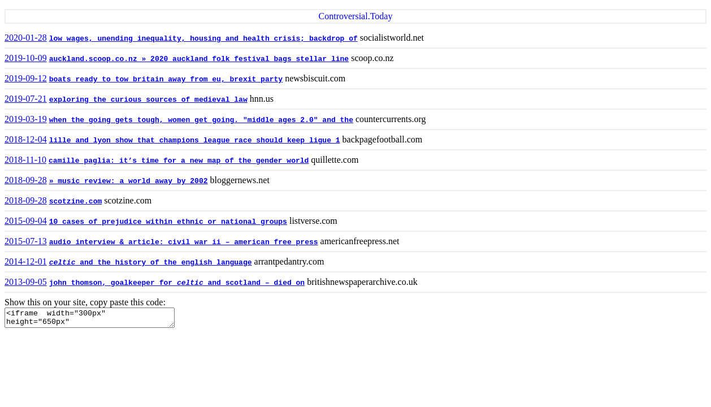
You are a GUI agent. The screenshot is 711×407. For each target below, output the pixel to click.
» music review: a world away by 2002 (128, 181)
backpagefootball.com (383, 139)
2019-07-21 (26, 98)
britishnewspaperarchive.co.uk (362, 282)
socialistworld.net (392, 37)
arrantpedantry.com (289, 261)
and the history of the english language (150, 262)
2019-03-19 (26, 119)
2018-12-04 (26, 139)
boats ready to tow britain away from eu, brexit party (166, 79)
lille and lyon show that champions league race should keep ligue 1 (194, 140)
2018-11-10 (25, 159)
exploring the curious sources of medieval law (148, 100)
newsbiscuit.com (315, 78)
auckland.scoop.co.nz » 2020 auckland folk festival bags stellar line (199, 59)
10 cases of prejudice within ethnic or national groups (168, 222)
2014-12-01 (26, 261)
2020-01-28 (26, 37)
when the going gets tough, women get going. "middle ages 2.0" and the (201, 120)
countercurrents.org (391, 119)
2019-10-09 (26, 58)
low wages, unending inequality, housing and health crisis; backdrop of (203, 38)
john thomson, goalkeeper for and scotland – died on (177, 283)
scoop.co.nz (372, 58)
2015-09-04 (26, 221)
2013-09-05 (26, 282)
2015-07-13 (26, 241)
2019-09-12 (26, 78)
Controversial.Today (356, 16)
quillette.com (334, 159)
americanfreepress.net (360, 241)
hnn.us (262, 98)
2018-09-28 (26, 180)
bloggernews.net (240, 180)
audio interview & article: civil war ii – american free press (183, 242)
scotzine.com (75, 201)
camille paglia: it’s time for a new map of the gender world (179, 161)
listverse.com (313, 221)
